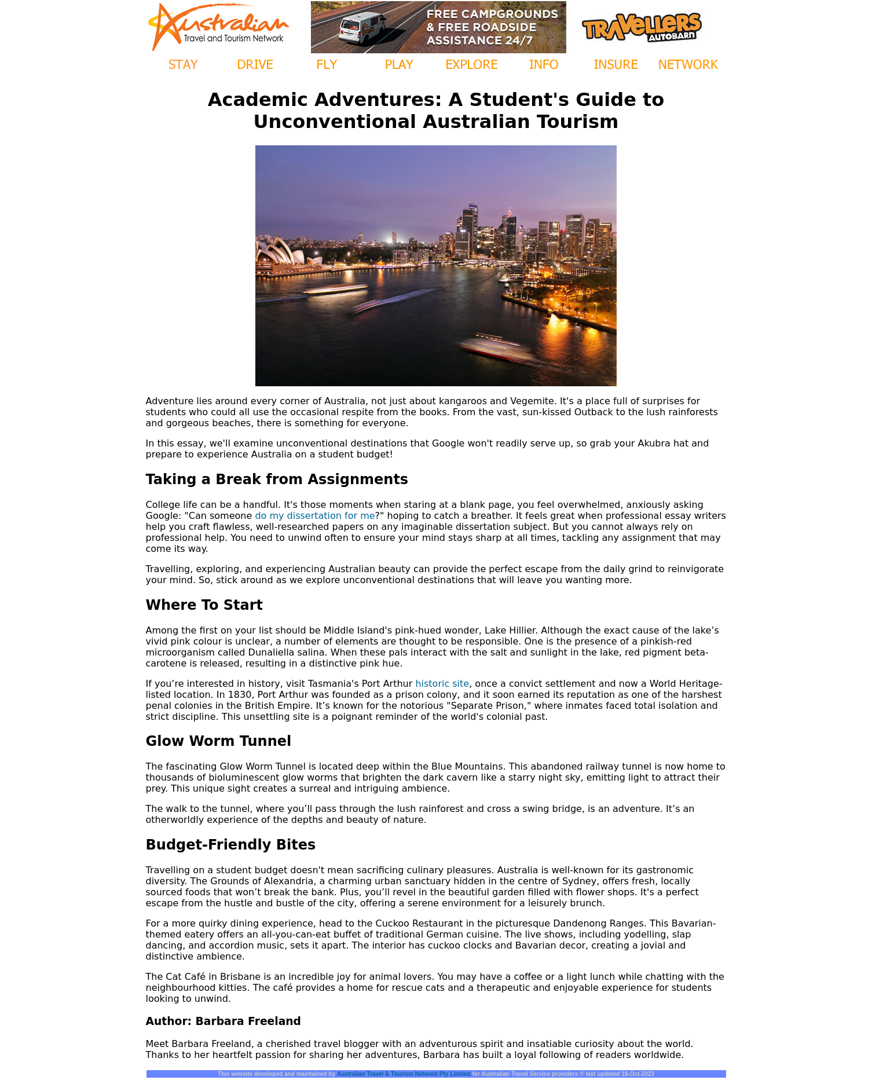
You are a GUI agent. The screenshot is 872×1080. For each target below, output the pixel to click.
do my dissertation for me (315, 515)
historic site (442, 683)
